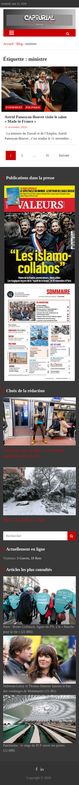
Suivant (64, 155)
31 (47, 155)
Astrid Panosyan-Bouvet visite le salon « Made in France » (36, 119)
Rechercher (71, 535)
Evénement (14, 107)
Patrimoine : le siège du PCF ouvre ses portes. (34, 745)
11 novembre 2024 (16, 127)
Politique (33, 107)
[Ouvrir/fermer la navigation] (12, 33)
